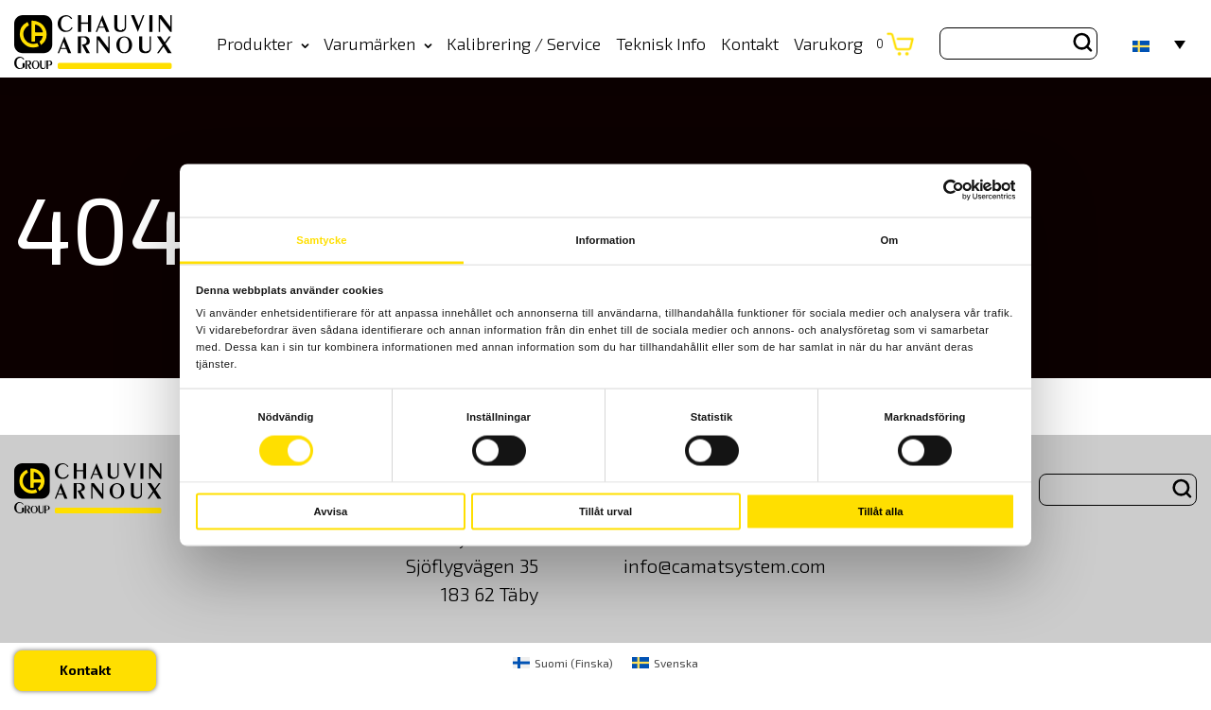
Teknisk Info (661, 43)
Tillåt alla (881, 511)
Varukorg (839, 43)
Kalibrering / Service (524, 43)
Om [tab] (890, 240)
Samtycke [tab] (321, 240)
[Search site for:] (1018, 43)
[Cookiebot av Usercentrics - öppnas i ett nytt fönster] (932, 190)
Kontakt (750, 43)
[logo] (93, 43)
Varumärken (378, 43)
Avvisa (330, 511)
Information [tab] (606, 240)
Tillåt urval (605, 511)
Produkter (263, 43)
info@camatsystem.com (724, 565)
